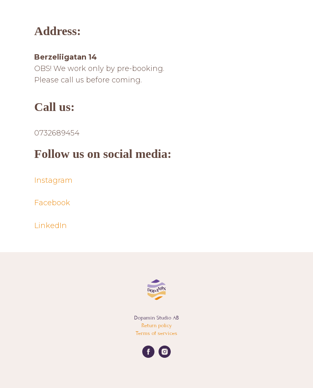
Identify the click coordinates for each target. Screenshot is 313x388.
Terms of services (156, 333)
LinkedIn (50, 225)
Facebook (52, 202)
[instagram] (165, 355)
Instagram (53, 180)
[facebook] (148, 355)
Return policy (156, 325)
